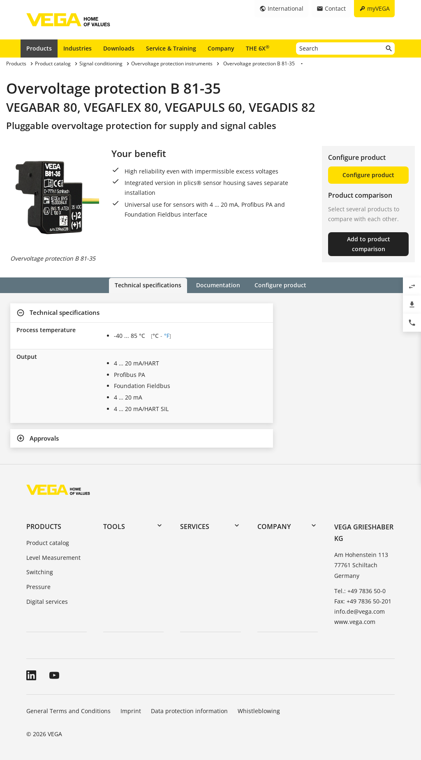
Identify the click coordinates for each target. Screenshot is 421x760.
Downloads (118, 48)
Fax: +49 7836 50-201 (362, 601)
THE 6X (257, 48)
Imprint (130, 711)
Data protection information (189, 711)
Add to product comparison (368, 244)
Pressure (38, 587)
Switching (39, 572)
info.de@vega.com (359, 611)
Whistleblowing (259, 711)
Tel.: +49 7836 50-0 (360, 590)
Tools (114, 526)
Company (221, 48)
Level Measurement (53, 557)
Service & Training (171, 48)
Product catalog (47, 542)
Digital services (47, 601)
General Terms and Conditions (68, 711)
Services (194, 526)
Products (39, 48)
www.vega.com (354, 622)
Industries (77, 48)
